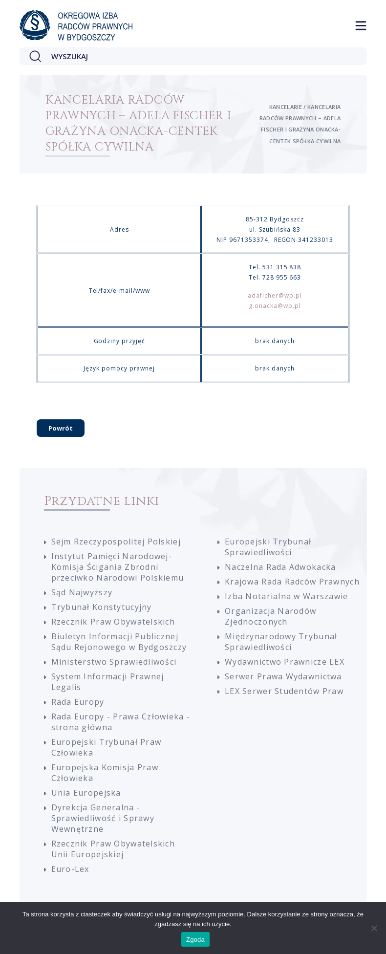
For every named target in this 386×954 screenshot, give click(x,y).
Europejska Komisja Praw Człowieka (104, 772)
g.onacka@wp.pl (274, 306)
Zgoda (195, 939)
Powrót (60, 428)
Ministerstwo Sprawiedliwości (114, 661)
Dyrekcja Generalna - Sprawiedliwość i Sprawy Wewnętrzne (102, 818)
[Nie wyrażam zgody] (374, 928)
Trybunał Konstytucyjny (101, 607)
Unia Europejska (86, 792)
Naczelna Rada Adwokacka (280, 567)
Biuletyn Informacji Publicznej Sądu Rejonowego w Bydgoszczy (119, 641)
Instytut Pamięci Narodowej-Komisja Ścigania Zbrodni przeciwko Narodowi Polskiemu (117, 567)
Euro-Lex (70, 869)
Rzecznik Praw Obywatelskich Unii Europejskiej (113, 849)
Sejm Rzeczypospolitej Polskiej (116, 541)
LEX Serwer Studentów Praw (284, 691)
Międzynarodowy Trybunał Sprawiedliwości (281, 641)
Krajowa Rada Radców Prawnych (292, 581)
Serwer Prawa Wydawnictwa (283, 676)
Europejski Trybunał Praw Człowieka (106, 747)
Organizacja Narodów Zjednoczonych (270, 616)
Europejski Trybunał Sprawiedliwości (268, 547)
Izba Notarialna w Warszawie (286, 596)
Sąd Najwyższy (82, 592)
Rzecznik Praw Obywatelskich (113, 621)
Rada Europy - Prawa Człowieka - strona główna (121, 722)
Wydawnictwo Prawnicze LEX (284, 661)
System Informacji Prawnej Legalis (107, 682)
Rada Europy (78, 701)
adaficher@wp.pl (274, 295)
